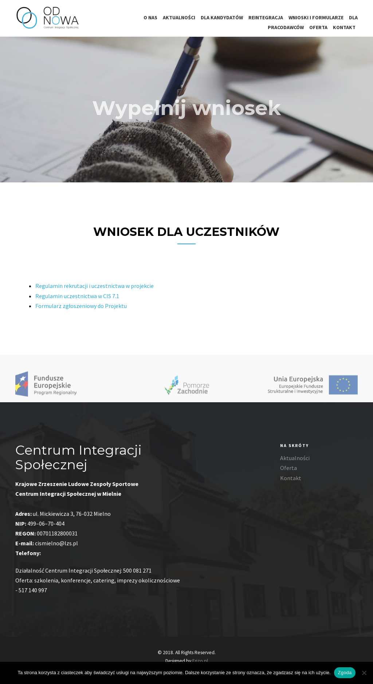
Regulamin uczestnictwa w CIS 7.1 (77, 300)
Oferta (318, 27)
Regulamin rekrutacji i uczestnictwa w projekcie (94, 290)
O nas (150, 17)
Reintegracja (265, 17)
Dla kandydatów (222, 17)
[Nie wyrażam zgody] (364, 672)
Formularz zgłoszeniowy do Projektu (81, 309)
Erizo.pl (200, 661)
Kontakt (344, 27)
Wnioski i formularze (315, 17)
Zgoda (345, 672)
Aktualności (179, 17)
